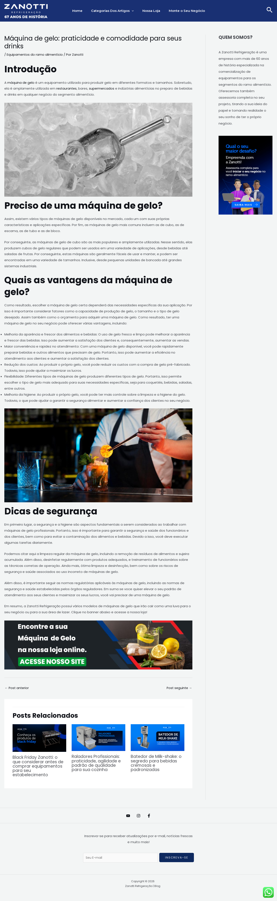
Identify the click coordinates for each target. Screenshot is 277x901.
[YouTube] (124, 816)
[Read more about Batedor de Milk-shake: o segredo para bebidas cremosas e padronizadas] (157, 737)
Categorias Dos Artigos (113, 11)
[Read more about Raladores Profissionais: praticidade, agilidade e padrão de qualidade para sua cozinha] (98, 737)
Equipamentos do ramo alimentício (35, 54)
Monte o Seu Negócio (184, 11)
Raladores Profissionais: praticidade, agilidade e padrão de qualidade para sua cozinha (98, 763)
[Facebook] (153, 816)
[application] (133, 11)
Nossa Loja (150, 11)
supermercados (103, 88)
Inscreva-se (176, 857)
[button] (269, 11)
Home (81, 11)
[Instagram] (138, 816)
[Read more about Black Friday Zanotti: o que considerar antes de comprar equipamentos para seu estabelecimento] (39, 738)
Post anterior (17, 688)
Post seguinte (178, 688)
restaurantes (66, 88)
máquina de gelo (21, 82)
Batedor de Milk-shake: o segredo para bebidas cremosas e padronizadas (157, 763)
